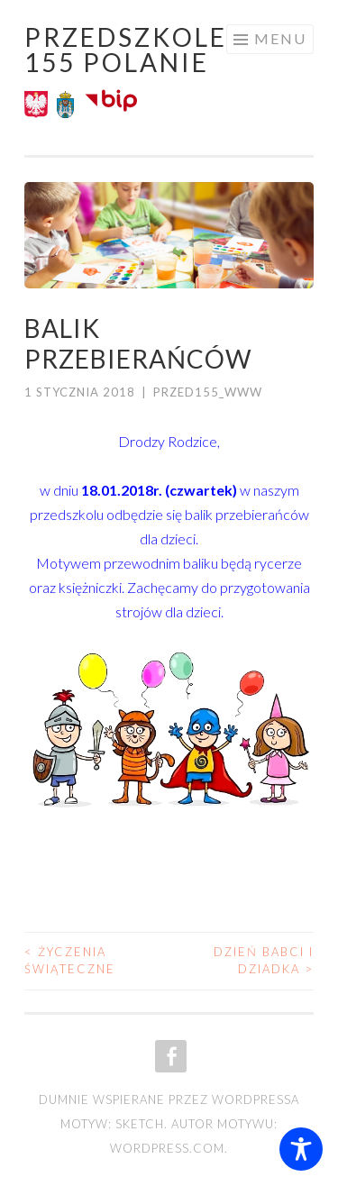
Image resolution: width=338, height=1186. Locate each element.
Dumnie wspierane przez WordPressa (169, 1099)
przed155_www (207, 392)
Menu (280, 38)
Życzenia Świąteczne (69, 960)
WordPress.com (167, 1148)
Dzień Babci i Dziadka (264, 960)
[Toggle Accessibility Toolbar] (301, 1149)
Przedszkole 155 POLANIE (125, 50)
